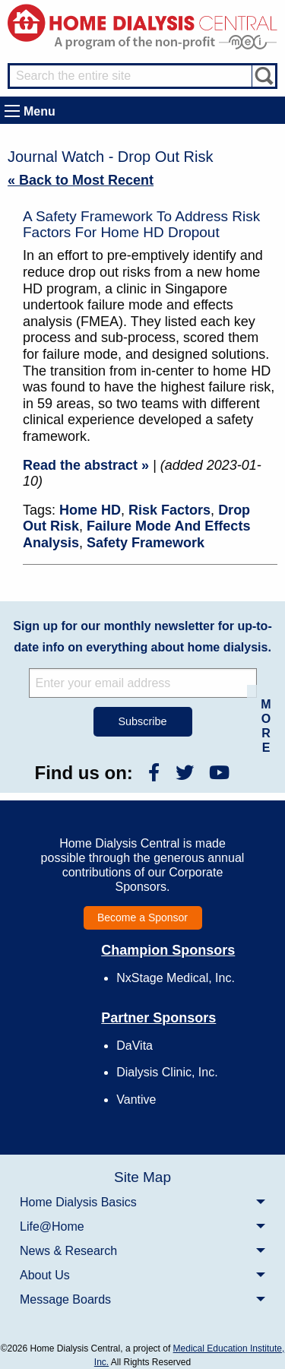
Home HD (90, 510)
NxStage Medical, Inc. (175, 977)
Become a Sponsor (142, 917)
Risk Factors (169, 510)
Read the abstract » (86, 465)
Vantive (136, 1099)
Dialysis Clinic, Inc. (166, 1072)
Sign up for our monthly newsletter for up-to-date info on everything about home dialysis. (142, 637)
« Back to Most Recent (81, 180)
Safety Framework (145, 542)
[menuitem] (142, 1202)
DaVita (134, 1045)
